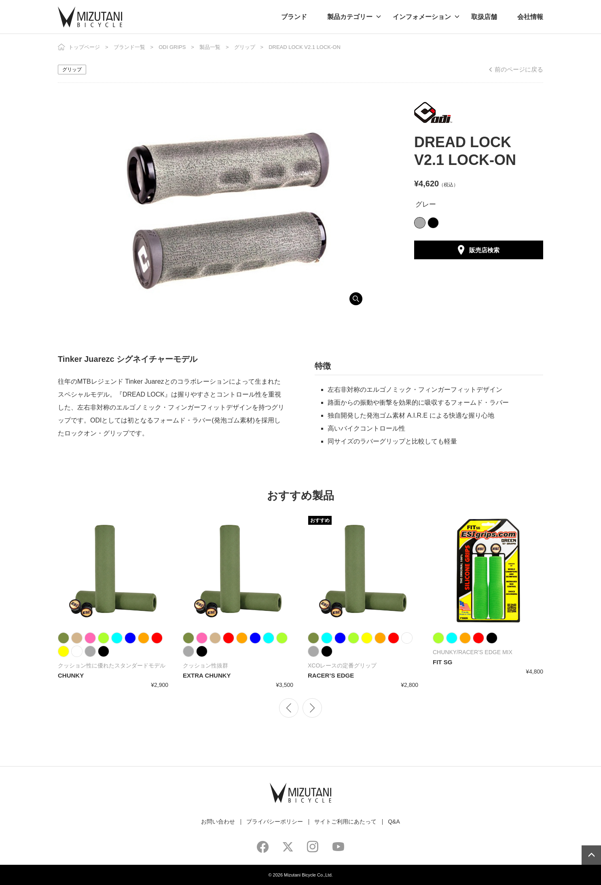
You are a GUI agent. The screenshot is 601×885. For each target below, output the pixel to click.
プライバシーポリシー (274, 821)
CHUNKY (71, 675)
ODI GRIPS (172, 47)
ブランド (294, 16)
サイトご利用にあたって (345, 821)
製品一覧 (209, 47)
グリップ (244, 47)
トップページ (84, 47)
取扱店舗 (484, 16)
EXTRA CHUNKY (207, 675)
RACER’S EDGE (331, 675)
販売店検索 (484, 250)
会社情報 (530, 16)
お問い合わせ (218, 821)
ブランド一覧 (129, 47)
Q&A (394, 821)
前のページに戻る (519, 69)
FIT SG (442, 662)
